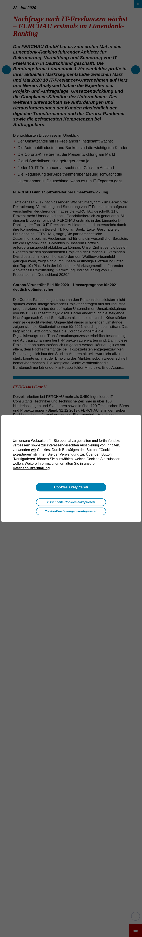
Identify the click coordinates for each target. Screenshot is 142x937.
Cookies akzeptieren (71, 487)
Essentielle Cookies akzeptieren (71, 502)
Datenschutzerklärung (31, 468)
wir (33, 450)
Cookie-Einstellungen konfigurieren (70, 511)
